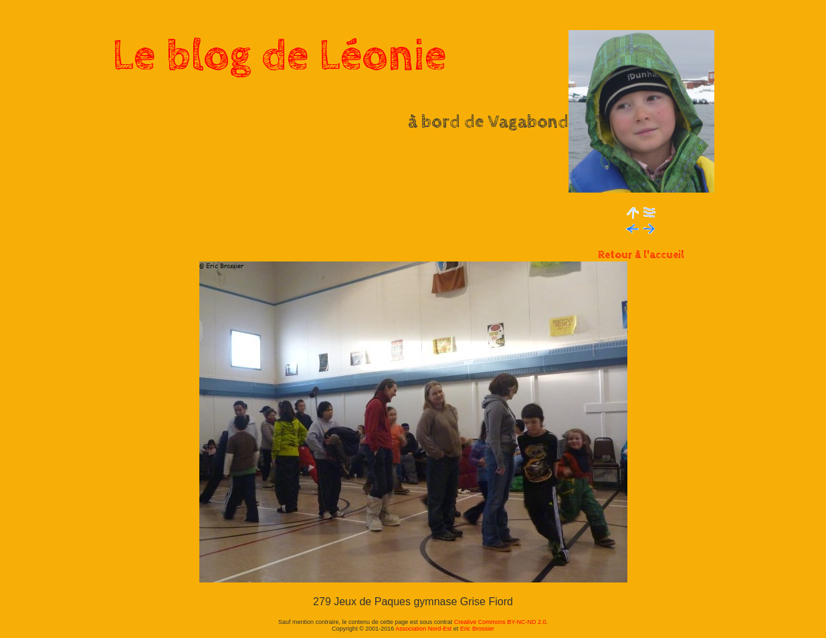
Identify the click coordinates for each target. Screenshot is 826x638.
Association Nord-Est (423, 628)
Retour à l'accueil (641, 255)
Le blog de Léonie (279, 56)
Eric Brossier (477, 628)
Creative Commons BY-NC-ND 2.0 (500, 622)
